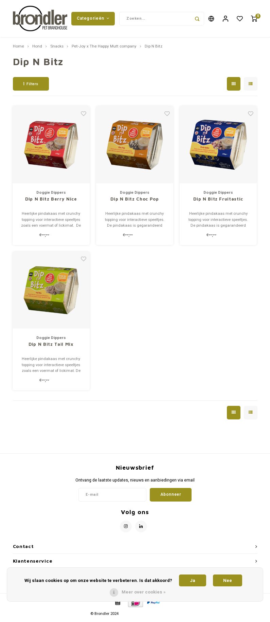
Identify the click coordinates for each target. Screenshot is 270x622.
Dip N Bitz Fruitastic (218, 201)
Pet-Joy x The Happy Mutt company (104, 48)
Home (18, 48)
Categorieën (93, 19)
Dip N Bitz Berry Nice (51, 201)
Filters (30, 86)
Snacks (57, 48)
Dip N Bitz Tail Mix (51, 346)
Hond (37, 48)
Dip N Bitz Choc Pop (134, 201)
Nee (227, 580)
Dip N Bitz (153, 48)
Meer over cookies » (144, 592)
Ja (192, 580)
